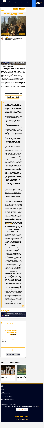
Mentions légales (4, 395)
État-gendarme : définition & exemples (7, 376)
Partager (5, 310)
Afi (38, 406)
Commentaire (3, 341)
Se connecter (13, 334)
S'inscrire (13, 335)
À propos (3, 389)
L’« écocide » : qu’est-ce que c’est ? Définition (23, 376)
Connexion (18, 419)
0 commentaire (22, 33)
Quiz (9, 3)
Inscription (25, 419)
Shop (28, 3)
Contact (2, 392)
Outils (21, 3)
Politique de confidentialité (6, 396)
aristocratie (9, 223)
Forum (2, 391)
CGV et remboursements (6, 398)
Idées (3, 10)
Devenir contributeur (5, 393)
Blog (15, 3)
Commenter (3, 325)
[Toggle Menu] (4, 1)
